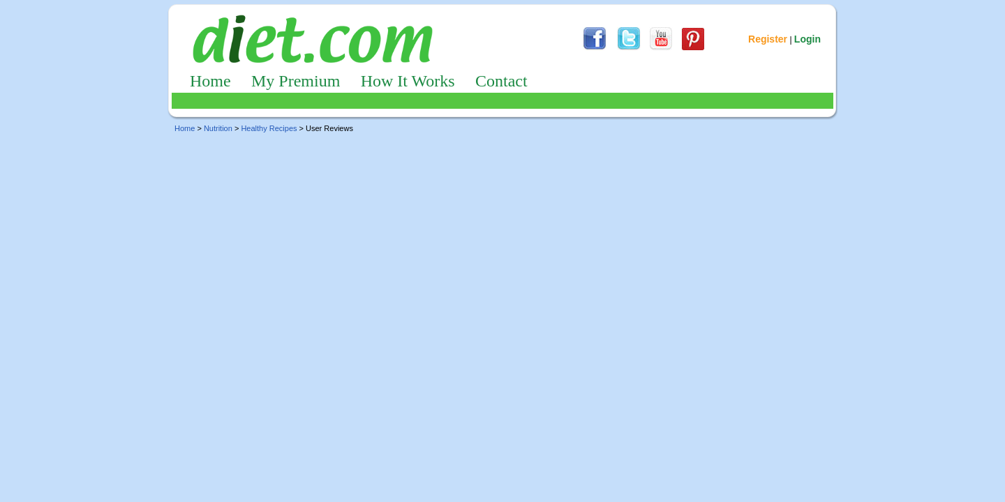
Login (807, 39)
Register (767, 39)
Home (210, 81)
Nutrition (218, 128)
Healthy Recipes (269, 128)
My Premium (295, 81)
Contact (501, 81)
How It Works (408, 81)
